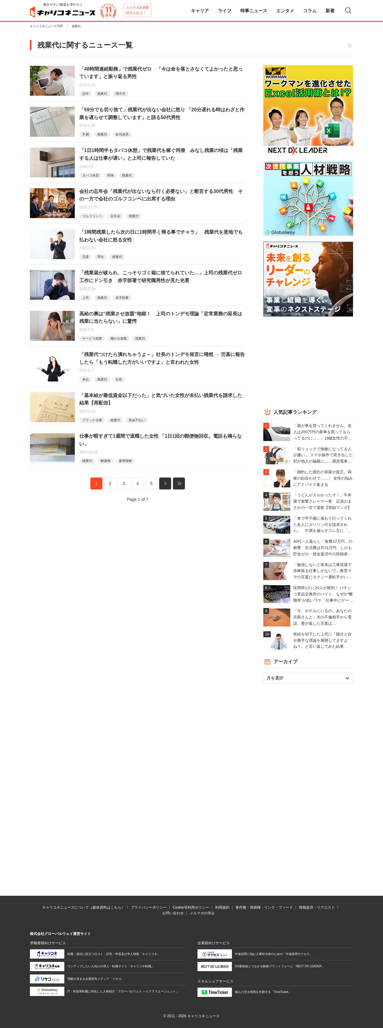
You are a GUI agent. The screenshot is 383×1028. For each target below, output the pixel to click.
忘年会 (115, 216)
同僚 (110, 175)
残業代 (102, 93)
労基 (85, 256)
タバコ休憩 (90, 175)
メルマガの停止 (202, 913)
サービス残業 (92, 338)
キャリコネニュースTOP (46, 26)
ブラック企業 (92, 420)
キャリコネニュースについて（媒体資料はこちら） (83, 907)
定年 (85, 93)
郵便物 (105, 461)
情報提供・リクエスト (317, 907)
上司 (85, 297)
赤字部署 (122, 297)
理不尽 (120, 93)
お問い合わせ (173, 913)
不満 (85, 134)
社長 (118, 379)
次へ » (165, 483)
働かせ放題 (118, 338)
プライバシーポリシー (149, 907)
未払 (85, 379)
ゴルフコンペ (92, 216)
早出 (100, 256)
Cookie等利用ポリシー (191, 907)
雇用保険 (125, 461)
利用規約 (222, 907)
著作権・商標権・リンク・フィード (264, 907)
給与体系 (122, 134)
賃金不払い (137, 420)
